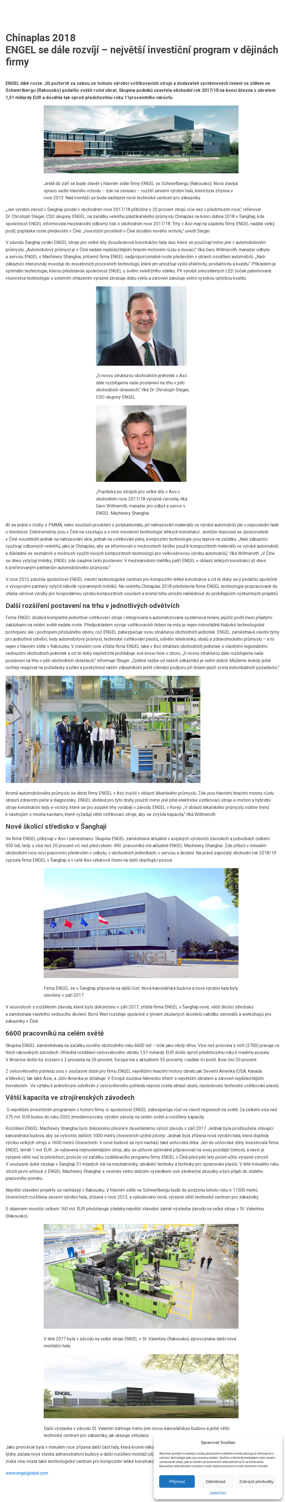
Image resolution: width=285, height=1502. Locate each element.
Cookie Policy (218, 1492)
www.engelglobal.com (27, 1473)
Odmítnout (215, 1481)
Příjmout (177, 1481)
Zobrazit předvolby (256, 1481)
